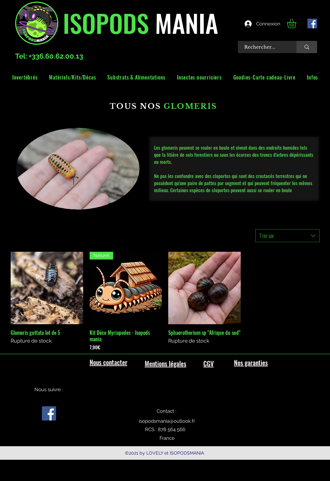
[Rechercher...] (263, 47)
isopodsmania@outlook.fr (167, 421)
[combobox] (287, 235)
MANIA (183, 22)
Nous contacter (108, 362)
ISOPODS (106, 22)
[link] (297, 23)
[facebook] (312, 23)
